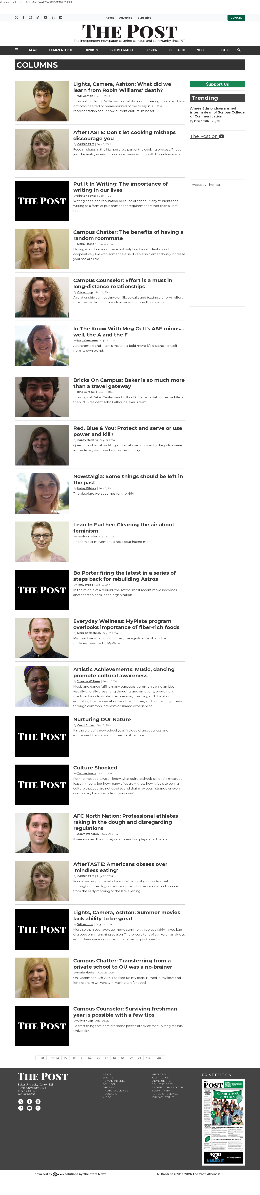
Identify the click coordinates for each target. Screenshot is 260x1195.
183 (98, 1057)
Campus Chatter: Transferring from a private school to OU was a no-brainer (122, 964)
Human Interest (61, 50)
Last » (159, 1057)
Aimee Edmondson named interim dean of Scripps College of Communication (217, 112)
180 (74, 1057)
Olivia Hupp (85, 292)
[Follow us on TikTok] (21, 1108)
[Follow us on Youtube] (29, 1108)
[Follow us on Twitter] (21, 1101)
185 (114, 1057)
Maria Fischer (86, 244)
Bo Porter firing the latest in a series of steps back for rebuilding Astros (124, 576)
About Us (159, 1074)
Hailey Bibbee (86, 488)
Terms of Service (165, 1093)
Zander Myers (86, 773)
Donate (236, 17)
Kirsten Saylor (86, 195)
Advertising (161, 1080)
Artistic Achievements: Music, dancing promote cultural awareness (124, 672)
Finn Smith (201, 121)
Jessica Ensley (87, 536)
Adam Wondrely (88, 834)
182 (90, 1057)
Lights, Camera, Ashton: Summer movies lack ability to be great (126, 915)
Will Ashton (85, 96)
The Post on (207, 136)
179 (65, 1057)
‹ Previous (54, 1057)
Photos (223, 50)
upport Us (217, 84)
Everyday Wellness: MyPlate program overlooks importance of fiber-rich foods (126, 624)
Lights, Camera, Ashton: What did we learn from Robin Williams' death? (122, 87)
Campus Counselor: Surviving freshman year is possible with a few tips (125, 1012)
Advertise (125, 17)
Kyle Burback (86, 392)
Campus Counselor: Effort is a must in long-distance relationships (122, 283)
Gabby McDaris (87, 440)
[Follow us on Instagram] (38, 1101)
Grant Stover (86, 725)
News (33, 50)
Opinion (151, 50)
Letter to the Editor (167, 1087)
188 (139, 1057)
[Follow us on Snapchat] (38, 1108)
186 (122, 1057)
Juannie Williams (88, 681)
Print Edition (217, 1075)
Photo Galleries (115, 1090)
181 (82, 1057)
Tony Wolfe (85, 584)
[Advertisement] (217, 247)
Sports (92, 50)
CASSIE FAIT (85, 144)
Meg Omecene (87, 340)
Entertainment (121, 50)
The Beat (109, 1087)
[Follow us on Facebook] (29, 1101)
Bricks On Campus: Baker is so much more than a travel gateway (129, 383)
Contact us (160, 1077)
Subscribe (144, 17)
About (110, 17)
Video (201, 50)
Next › (149, 1057)
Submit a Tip (161, 1090)
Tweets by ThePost (205, 184)
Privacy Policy (163, 1097)
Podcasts (177, 50)
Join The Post (162, 1084)
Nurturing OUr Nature (102, 719)
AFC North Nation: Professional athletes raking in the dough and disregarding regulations (125, 822)
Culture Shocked (95, 768)
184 (106, 1057)
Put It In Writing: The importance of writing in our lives (120, 187)
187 (131, 1057)
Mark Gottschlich (89, 633)
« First (41, 1057)
